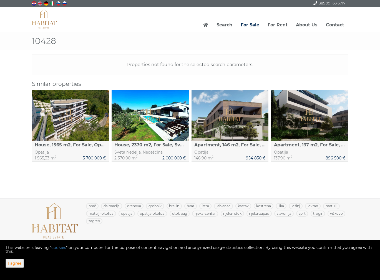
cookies (58, 247)
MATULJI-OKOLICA (101, 213)
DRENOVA (134, 206)
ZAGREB (94, 221)
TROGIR (318, 213)
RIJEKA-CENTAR (205, 213)
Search (224, 25)
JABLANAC (223, 206)
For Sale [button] (250, 25)
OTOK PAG (179, 213)
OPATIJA (126, 213)
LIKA (281, 206)
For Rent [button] (278, 25)
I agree (14, 263)
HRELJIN (174, 206)
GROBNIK (155, 206)
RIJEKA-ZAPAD (259, 213)
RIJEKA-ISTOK (232, 213)
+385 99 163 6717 (329, 3)
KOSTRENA (263, 206)
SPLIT (302, 213)
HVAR (190, 206)
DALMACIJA (112, 206)
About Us (307, 25)
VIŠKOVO (336, 213)
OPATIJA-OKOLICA (152, 213)
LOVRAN (313, 206)
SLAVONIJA (284, 213)
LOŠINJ (295, 206)
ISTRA (205, 206)
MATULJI (331, 206)
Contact (335, 25)
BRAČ (92, 206)
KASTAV (243, 206)
